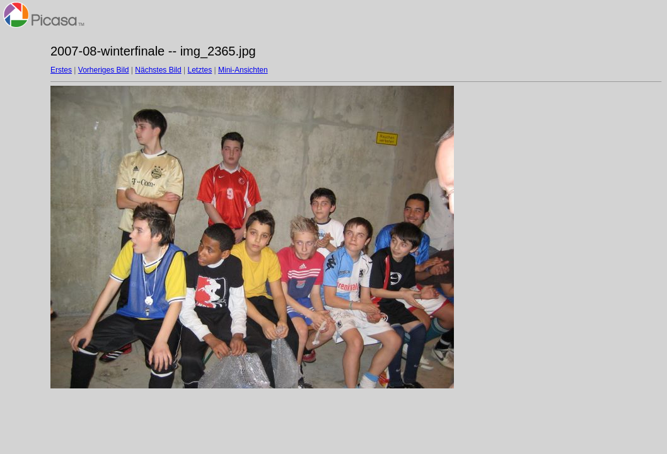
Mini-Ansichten (243, 70)
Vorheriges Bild (103, 70)
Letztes (200, 70)
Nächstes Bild (158, 70)
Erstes (61, 70)
